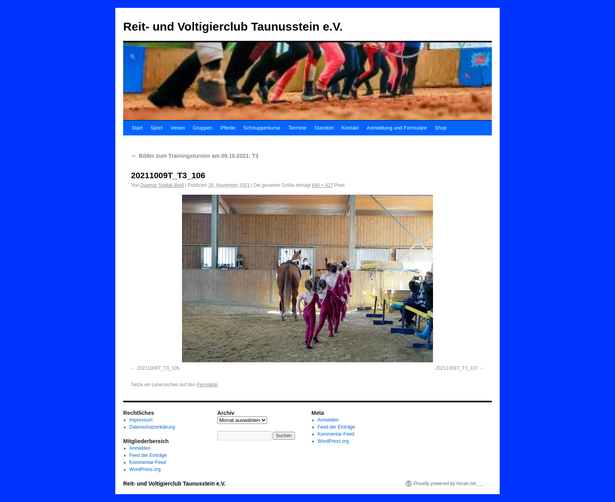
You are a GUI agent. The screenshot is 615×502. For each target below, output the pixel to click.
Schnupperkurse (261, 128)
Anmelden (140, 448)
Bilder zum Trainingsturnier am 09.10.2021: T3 (194, 156)
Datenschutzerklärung (152, 427)
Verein (178, 128)
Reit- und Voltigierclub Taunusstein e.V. (233, 26)
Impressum (141, 420)
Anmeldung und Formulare (397, 128)
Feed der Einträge (148, 455)
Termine (297, 128)
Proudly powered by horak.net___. (449, 483)
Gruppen (203, 128)
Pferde (227, 128)
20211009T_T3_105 (158, 368)
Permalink (207, 384)
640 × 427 (322, 185)
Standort (323, 128)
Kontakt (349, 128)
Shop (440, 128)
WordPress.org (145, 469)
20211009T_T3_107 (457, 368)
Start (137, 128)
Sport (156, 128)
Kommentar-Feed (147, 462)
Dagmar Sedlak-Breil (162, 185)
